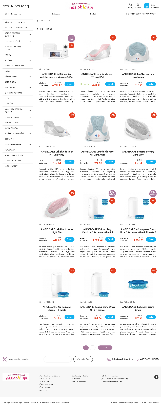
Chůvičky (19, 103)
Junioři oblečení (19, 41)
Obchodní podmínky (13, 13)
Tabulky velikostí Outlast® (112, 381)
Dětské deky (19, 82)
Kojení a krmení (19, 117)
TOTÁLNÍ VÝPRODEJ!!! (17, 6)
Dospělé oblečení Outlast (19, 48)
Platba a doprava (79, 381)
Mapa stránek (153, 402)
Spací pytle (19, 87)
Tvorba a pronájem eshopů (122, 402)
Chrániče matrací (19, 93)
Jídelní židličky (19, 128)
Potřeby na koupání (19, 133)
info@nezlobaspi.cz (122, 359)
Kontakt (93, 13)
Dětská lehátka (19, 122)
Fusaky (19, 55)
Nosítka (19, 60)
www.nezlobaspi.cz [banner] (80, 6)
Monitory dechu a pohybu (19, 110)
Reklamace (56, 13)
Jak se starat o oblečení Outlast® (115, 378)
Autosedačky (19, 166)
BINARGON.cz (140, 402)
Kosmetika (19, 139)
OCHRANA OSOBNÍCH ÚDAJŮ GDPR (141, 13)
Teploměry (19, 150)
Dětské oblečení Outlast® (19, 35)
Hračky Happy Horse (19, 65)
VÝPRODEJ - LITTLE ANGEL (19, 22)
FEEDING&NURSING (19, 144)
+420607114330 (149, 359)
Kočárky (19, 98)
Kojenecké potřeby (19, 160)
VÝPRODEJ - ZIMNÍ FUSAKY (19, 27)
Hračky (19, 71)
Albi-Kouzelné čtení (19, 155)
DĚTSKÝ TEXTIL (19, 76)
